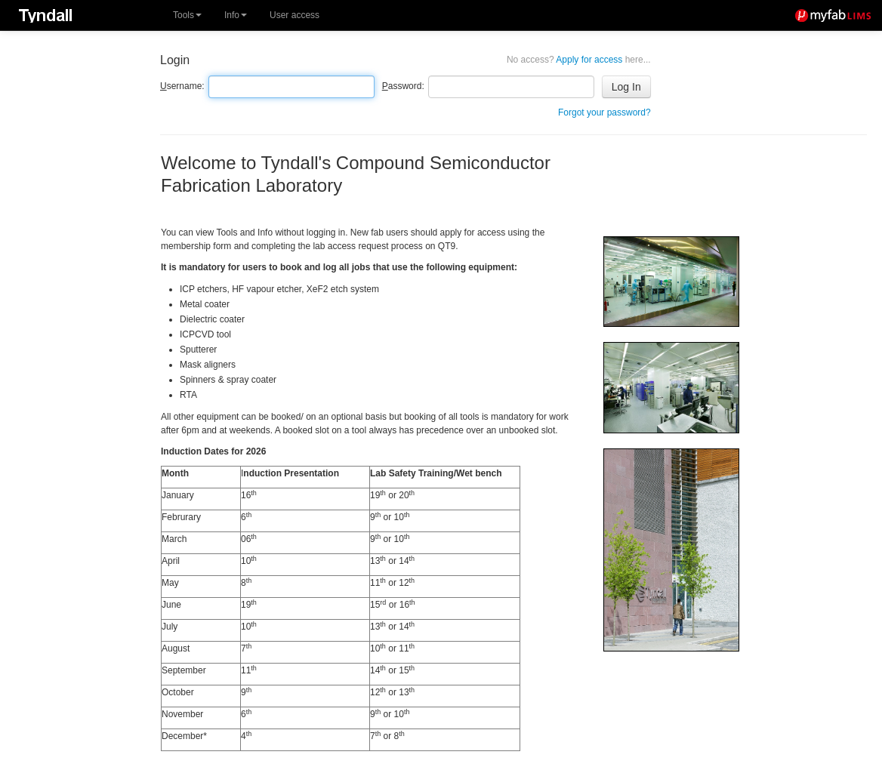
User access (294, 15)
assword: (403, 86)
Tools (187, 15)
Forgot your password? (604, 112)
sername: (182, 86)
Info (235, 15)
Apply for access (579, 59)
